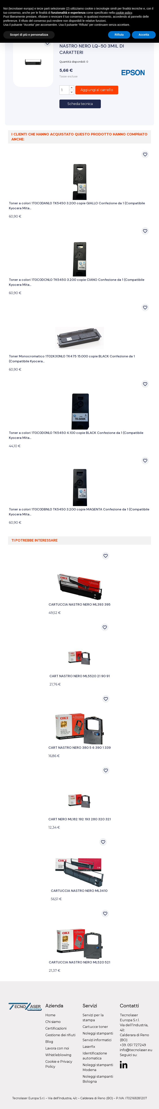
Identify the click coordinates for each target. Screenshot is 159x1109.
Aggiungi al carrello (97, 90)
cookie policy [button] (124, 12)
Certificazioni (55, 1028)
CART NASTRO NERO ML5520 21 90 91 (79, 676)
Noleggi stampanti (98, 1033)
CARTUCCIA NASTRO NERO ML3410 (79, 891)
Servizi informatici (97, 1040)
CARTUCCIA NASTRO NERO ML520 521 (79, 962)
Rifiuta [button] (119, 34)
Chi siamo (53, 1022)
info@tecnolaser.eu (136, 1050)
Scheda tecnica (80, 104)
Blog (49, 1042)
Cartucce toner (95, 1027)
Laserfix (89, 1047)
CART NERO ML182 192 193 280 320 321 (79, 819)
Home (50, 1015)
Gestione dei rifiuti (60, 1035)
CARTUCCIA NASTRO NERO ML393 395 (80, 604)
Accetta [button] (144, 34)
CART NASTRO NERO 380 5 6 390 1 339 (79, 747)
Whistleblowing (58, 1055)
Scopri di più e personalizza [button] (29, 34)
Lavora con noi (57, 1048)
